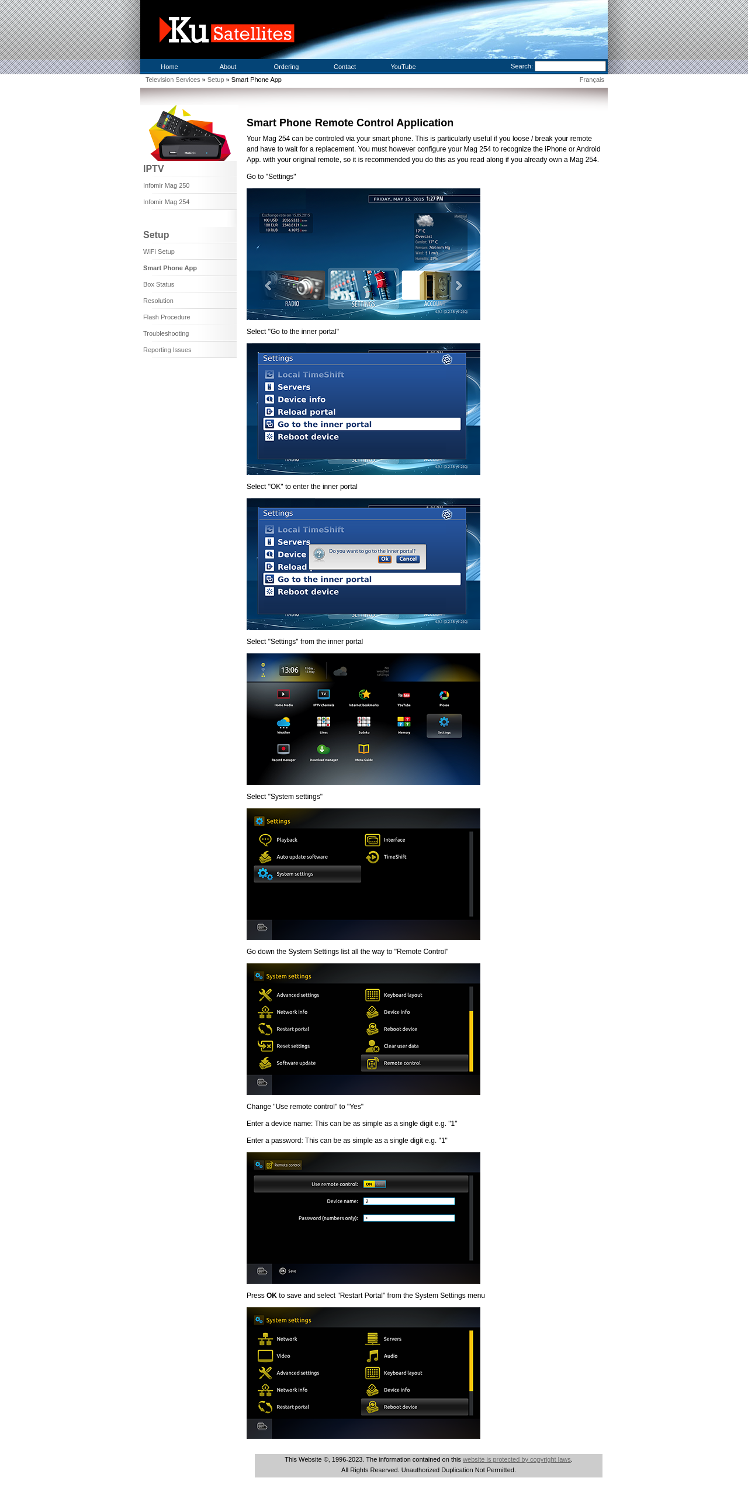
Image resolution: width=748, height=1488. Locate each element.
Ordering (286, 66)
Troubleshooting (166, 333)
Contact (345, 66)
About (228, 66)
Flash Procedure (167, 317)
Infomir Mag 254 (166, 201)
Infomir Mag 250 (166, 185)
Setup (216, 79)
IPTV (153, 169)
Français (592, 79)
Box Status (158, 284)
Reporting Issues (167, 349)
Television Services (173, 79)
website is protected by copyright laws (517, 1459)
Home (169, 66)
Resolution (158, 300)
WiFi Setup (159, 251)
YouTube (402, 66)
